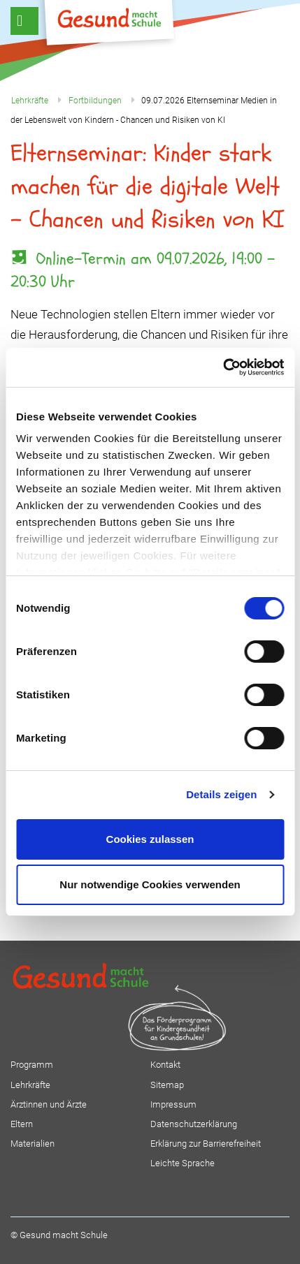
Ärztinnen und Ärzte (48, 1104)
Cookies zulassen (150, 839)
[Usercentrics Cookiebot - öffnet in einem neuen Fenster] (223, 367)
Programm (31, 1064)
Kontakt (165, 1064)
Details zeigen (221, 794)
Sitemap (167, 1085)
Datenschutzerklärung (193, 1124)
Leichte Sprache (182, 1163)
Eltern (21, 1124)
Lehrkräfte (30, 1085)
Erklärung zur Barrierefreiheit (205, 1143)
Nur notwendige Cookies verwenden (149, 884)
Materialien (32, 1143)
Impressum (173, 1104)
